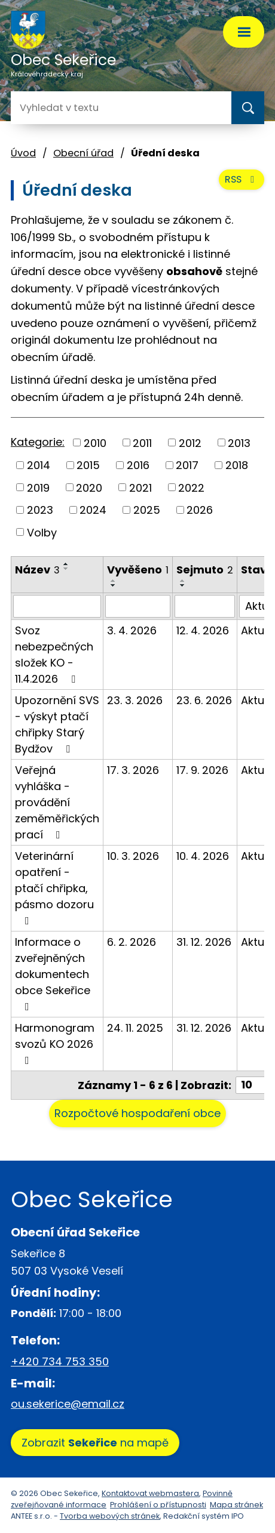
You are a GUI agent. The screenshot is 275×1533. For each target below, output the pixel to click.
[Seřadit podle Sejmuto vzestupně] (183, 580)
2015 (88, 465)
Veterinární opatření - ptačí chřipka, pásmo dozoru (54, 887)
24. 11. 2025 (135, 1027)
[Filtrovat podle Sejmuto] (205, 606)
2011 (142, 442)
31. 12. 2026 (203, 941)
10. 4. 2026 (202, 856)
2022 (191, 487)
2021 (140, 487)
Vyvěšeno (138, 569)
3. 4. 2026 (132, 630)
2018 (236, 465)
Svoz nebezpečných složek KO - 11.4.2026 (54, 654)
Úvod (23, 153)
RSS (241, 179)
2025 (146, 509)
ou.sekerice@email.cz (67, 1403)
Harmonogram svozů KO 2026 (54, 1043)
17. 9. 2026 (202, 770)
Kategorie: (38, 441)
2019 (38, 487)
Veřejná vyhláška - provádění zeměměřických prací (57, 802)
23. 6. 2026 (204, 700)
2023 (40, 509)
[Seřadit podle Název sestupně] (66, 568)
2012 (190, 442)
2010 (95, 442)
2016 (138, 465)
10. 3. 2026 (133, 856)
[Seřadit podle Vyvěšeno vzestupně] (113, 580)
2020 (89, 487)
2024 (93, 509)
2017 (187, 465)
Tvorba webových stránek (110, 1516)
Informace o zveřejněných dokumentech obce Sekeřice (52, 973)
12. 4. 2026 (202, 630)
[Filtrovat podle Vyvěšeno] (137, 606)
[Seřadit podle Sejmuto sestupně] (183, 585)
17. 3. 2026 (133, 770)
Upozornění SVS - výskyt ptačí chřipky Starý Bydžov (57, 724)
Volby (42, 532)
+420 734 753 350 (60, 1361)
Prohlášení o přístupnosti (158, 1505)
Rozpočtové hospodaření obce (137, 1113)
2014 (38, 465)
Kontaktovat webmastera (150, 1493)
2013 (239, 442)
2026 (200, 509)
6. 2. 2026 (131, 941)
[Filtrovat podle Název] (57, 606)
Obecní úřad (83, 153)
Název (37, 569)
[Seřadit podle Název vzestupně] (66, 564)
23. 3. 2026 (135, 700)
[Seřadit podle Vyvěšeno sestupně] (113, 585)
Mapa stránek (236, 1505)
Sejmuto (204, 569)
